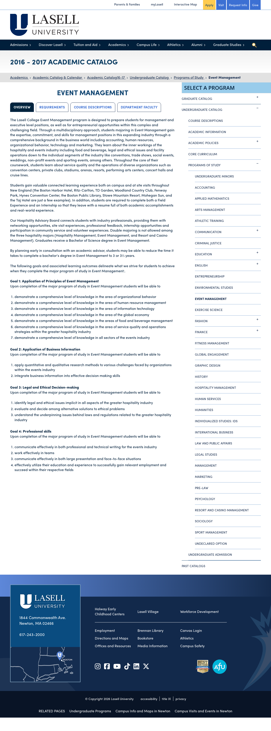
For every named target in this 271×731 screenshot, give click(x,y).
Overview (22, 107)
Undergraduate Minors (214, 176)
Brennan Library (150, 630)
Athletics (174, 44)
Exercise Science (209, 309)
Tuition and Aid (85, 44)
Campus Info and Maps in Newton (142, 710)
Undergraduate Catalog (150, 77)
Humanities (204, 410)
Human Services (208, 399)
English (228, 263)
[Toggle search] (254, 45)
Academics (117, 44)
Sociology (204, 521)
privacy (181, 698)
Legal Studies (206, 454)
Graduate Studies (227, 44)
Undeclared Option (211, 543)
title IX (166, 698)
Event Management (225, 77)
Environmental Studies (214, 287)
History (201, 376)
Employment (105, 630)
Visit (221, 5)
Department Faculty (139, 107)
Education (228, 252)
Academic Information (207, 132)
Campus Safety (192, 645)
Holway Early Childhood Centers (110, 611)
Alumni (196, 44)
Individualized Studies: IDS (216, 421)
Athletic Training (209, 220)
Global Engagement (212, 354)
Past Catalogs (193, 566)
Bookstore (145, 638)
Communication (228, 230)
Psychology (205, 499)
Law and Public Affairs (213, 443)
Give (255, 5)
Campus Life (147, 44)
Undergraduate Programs (90, 710)
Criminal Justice (208, 243)
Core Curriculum (202, 154)
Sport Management (211, 532)
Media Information (152, 645)
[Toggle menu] (30, 45)
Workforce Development (199, 611)
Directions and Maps (111, 638)
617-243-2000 (32, 634)
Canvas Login (191, 630)
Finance (228, 330)
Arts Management (210, 209)
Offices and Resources (113, 645)
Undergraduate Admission (210, 554)
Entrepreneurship (209, 276)
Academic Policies (224, 141)
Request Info (238, 5)
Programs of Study (189, 77)
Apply (209, 5)
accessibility (149, 698)
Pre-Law (201, 488)
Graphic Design (207, 365)
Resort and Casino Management (222, 510)
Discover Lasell (51, 44)
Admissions (19, 44)
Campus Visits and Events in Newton (203, 710)
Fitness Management (212, 343)
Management (206, 465)
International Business (214, 432)
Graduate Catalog (221, 97)
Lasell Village (148, 611)
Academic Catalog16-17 (106, 77)
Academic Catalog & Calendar (58, 77)
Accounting (205, 187)
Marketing (203, 476)
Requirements (52, 107)
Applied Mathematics (212, 198)
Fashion (228, 319)
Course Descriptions (93, 107)
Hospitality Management (215, 387)
